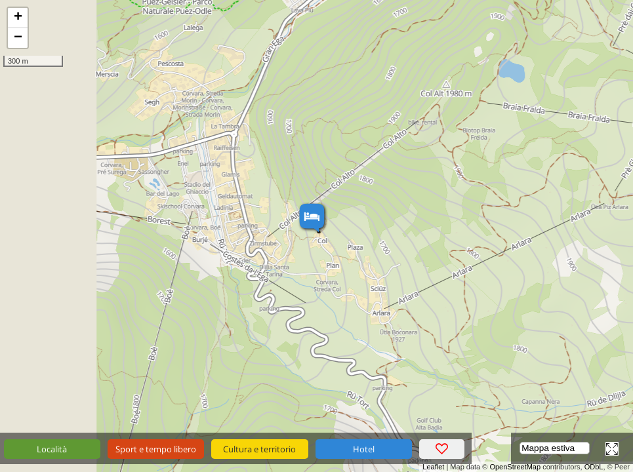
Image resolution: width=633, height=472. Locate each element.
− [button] (18, 38)
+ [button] (18, 18)
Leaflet (433, 467)
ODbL (593, 467)
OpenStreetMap (515, 467)
